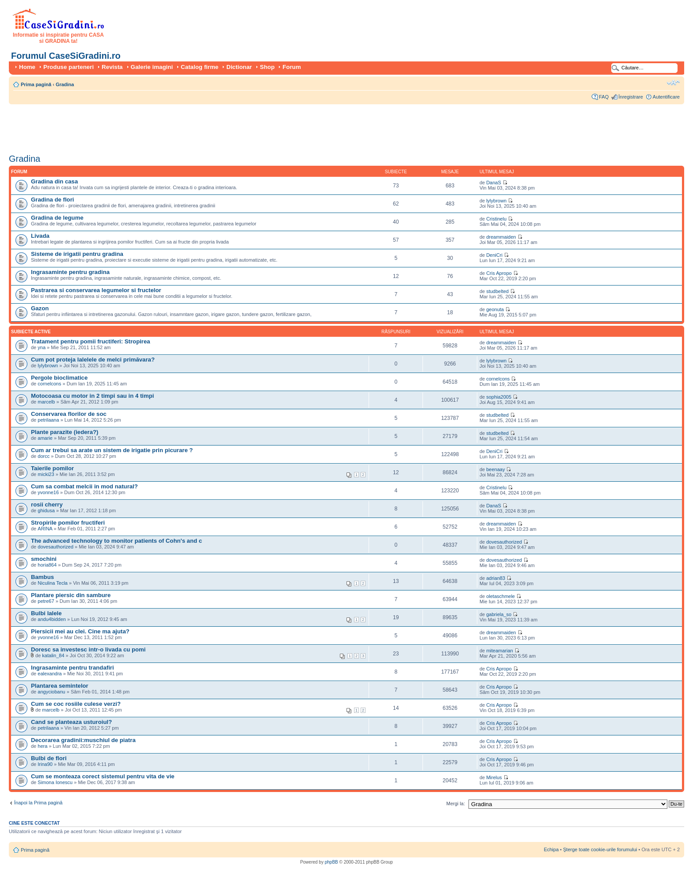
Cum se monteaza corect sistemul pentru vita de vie (103, 776)
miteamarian (499, 650)
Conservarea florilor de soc (69, 414)
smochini (44, 559)
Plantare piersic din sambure (70, 595)
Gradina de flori (52, 199)
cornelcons (49, 383)
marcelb (46, 401)
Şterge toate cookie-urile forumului (600, 849)
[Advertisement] (170, 126)
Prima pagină (36, 84)
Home (27, 67)
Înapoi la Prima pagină (38, 802)
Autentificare (666, 96)
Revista (112, 67)
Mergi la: (455, 803)
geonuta (495, 309)
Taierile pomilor (52, 468)
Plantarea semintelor (59, 685)
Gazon (40, 308)
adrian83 (495, 578)
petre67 (46, 601)
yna (42, 347)
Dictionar (239, 67)
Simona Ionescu (55, 782)
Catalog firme (199, 67)
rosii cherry (47, 504)
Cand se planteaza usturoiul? (71, 722)
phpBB (331, 862)
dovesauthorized (55, 546)
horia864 (47, 564)
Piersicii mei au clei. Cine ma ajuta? (80, 631)
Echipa (551, 849)
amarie (45, 438)
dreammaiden (501, 237)
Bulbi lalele (46, 613)
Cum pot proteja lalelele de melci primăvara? (93, 359)
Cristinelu (496, 218)
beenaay (495, 469)
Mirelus (494, 777)
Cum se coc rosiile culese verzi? (76, 704)
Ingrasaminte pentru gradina (70, 272)
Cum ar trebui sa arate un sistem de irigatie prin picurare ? (112, 450)
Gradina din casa (54, 181)
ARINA (45, 528)
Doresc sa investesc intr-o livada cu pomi (88, 649)
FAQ (604, 96)
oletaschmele (500, 596)
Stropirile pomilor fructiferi (68, 522)
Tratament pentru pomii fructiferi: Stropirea (90, 341)
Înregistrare (630, 96)
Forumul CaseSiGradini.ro (66, 56)
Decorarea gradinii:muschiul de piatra (83, 740)
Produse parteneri (68, 67)
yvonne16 (48, 492)
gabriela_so (498, 614)
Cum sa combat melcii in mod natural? (84, 486)
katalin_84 (53, 655)
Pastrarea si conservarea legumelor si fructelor (96, 290)
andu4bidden (52, 619)
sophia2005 (498, 397)
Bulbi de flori (49, 758)
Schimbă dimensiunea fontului (673, 83)
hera (42, 746)
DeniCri (494, 255)
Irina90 (45, 764)
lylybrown (496, 200)
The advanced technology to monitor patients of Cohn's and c (116, 540)
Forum (291, 67)
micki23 (46, 474)
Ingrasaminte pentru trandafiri (72, 667)
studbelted (497, 291)
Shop (267, 67)
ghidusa (46, 510)
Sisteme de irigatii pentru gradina (77, 254)
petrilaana (48, 420)
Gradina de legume (57, 217)
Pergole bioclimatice (59, 377)
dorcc (44, 456)
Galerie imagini (152, 67)
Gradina (65, 84)
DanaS (493, 182)
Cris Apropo (498, 273)
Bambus (42, 577)
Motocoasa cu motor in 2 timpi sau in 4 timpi (92, 395)
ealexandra (49, 673)
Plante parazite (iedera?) (64, 432)
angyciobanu (51, 691)
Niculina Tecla (53, 583)
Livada (40, 235)
